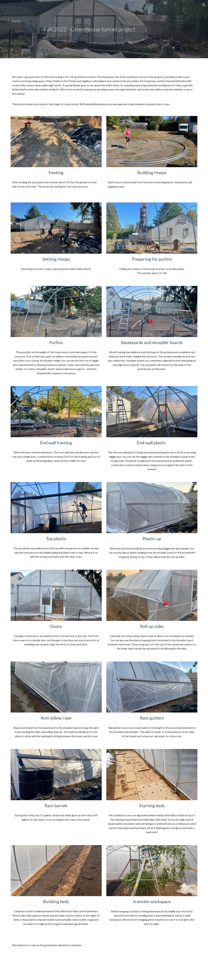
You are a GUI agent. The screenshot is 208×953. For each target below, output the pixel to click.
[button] (204, 5)
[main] (103, 29)
